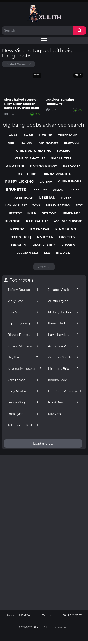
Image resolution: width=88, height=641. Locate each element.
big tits (67, 237)
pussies (68, 245)
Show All (44, 266)
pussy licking (19, 182)
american (24, 197)
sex (47, 253)
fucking (63, 150)
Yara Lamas (23, 380)
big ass (63, 253)
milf (31, 213)
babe (28, 135)
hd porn (45, 237)
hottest (15, 213)
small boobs (27, 174)
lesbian (47, 198)
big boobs (48, 143)
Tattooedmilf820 (23, 425)
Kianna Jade (63, 380)
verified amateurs (30, 158)
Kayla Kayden (63, 335)
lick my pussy (16, 205)
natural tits (37, 221)
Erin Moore (23, 312)
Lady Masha (23, 391)
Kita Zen (63, 414)
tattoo (75, 189)
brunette (16, 190)
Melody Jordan (63, 312)
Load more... (43, 443)
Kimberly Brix (63, 369)
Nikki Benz (63, 402)
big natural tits (57, 173)
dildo (58, 190)
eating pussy (43, 166)
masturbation (44, 245)
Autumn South (63, 357)
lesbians (39, 189)
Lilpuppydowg (23, 323)
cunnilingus (69, 181)
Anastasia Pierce (63, 346)
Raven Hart (63, 323)
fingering (65, 229)
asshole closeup (68, 221)
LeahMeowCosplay (64, 391)
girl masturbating (33, 151)
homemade (71, 213)
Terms (46, 615)
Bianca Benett (23, 335)
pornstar (40, 229)
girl (11, 143)
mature (27, 143)
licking (46, 135)
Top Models (21, 280)
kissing (17, 229)
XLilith (38, 627)
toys (36, 205)
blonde (13, 221)
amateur (15, 166)
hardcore (72, 166)
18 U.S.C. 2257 (72, 615)
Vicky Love (23, 301)
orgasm (19, 245)
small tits (61, 158)
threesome (67, 135)
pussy (66, 197)
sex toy (49, 213)
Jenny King (23, 402)
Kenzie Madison (23, 346)
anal (13, 135)
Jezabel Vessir (63, 290)
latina (46, 182)
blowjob (71, 143)
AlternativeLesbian (24, 369)
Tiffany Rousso (23, 290)
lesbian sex (27, 253)
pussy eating (58, 205)
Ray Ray (23, 357)
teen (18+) (21, 237)
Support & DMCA (18, 615)
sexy (79, 205)
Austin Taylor (63, 301)
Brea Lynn (23, 414)
